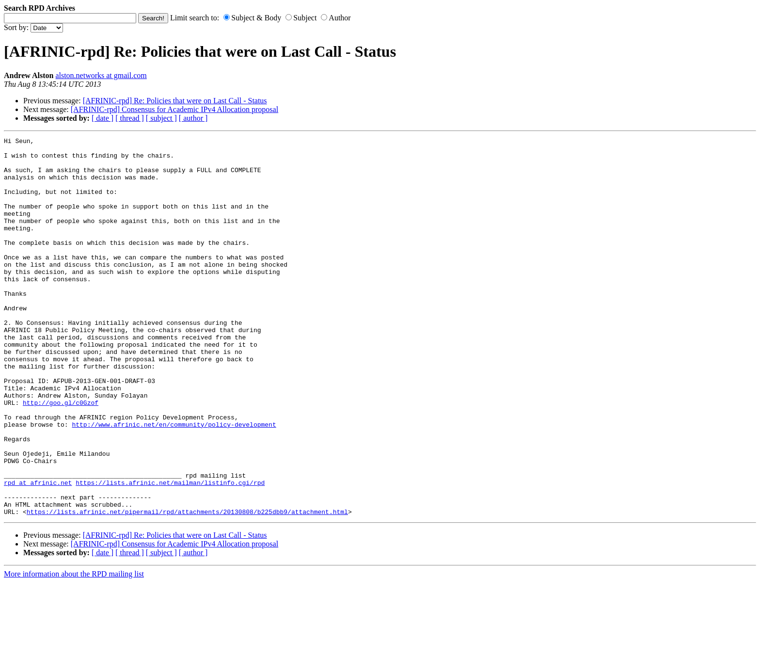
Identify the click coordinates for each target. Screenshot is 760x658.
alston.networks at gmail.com (100, 75)
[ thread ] (129, 118)
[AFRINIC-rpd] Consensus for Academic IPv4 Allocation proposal (174, 109)
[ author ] (193, 118)
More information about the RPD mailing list (74, 649)
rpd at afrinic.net (38, 552)
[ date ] (102, 118)
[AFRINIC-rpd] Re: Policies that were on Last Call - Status (175, 100)
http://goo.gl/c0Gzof (60, 456)
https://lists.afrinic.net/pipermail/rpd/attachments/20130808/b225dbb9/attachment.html (187, 587)
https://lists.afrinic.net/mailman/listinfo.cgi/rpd (170, 552)
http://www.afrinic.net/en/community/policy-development (174, 482)
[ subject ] (161, 118)
